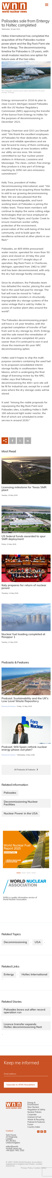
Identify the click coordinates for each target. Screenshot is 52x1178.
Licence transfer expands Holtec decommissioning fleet (23, 1026)
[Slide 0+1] (19, 872)
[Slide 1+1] (23, 872)
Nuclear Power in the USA (21, 813)
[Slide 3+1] (33, 872)
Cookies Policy (39, 1168)
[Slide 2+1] (28, 872)
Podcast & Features (36, 1122)
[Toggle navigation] (46, 4)
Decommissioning (15, 942)
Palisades (10, 793)
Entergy (9, 974)
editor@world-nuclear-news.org (13, 1148)
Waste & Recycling (35, 1120)
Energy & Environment (33, 1104)
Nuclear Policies (34, 1112)
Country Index (33, 1127)
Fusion (30, 1125)
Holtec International (34, 974)
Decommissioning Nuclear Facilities (21, 803)
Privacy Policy (27, 1168)
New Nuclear (33, 1107)
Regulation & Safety (36, 1110)
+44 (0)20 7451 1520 (15, 1151)
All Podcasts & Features (24, 770)
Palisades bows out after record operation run (24, 1011)
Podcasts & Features (9, 706)
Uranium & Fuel (34, 1117)
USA (38, 942)
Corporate (31, 1115)
